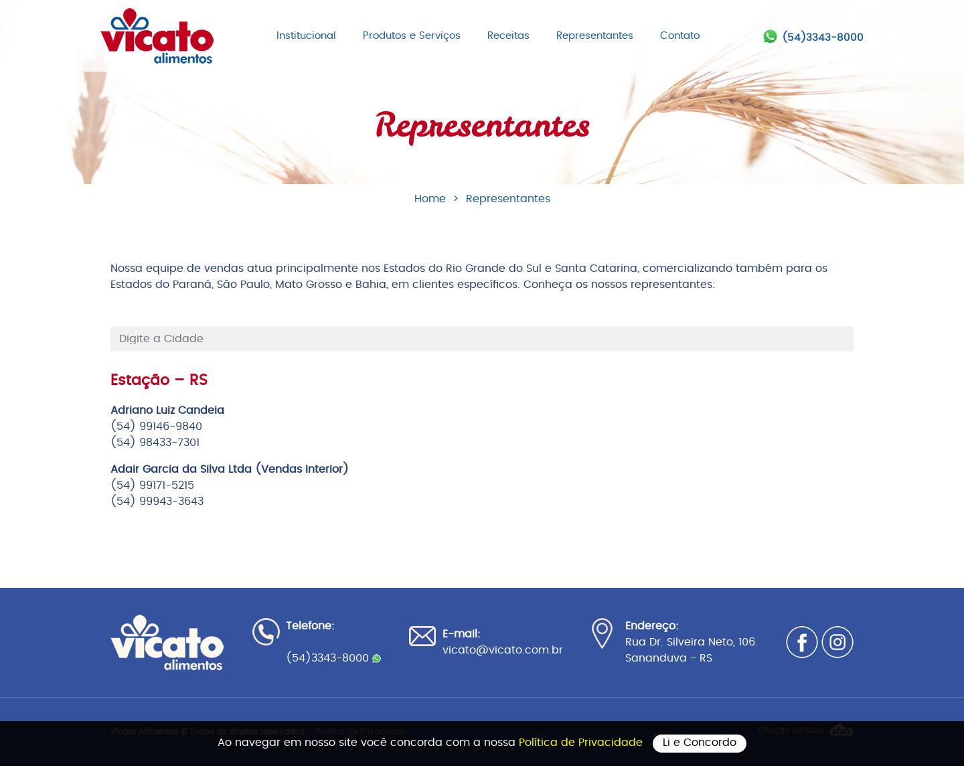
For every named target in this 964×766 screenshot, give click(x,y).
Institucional (306, 36)
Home (430, 199)
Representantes (594, 36)
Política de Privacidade (582, 742)
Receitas (508, 36)
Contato (680, 36)
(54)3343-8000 (823, 38)
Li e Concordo (699, 742)
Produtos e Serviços (412, 36)
